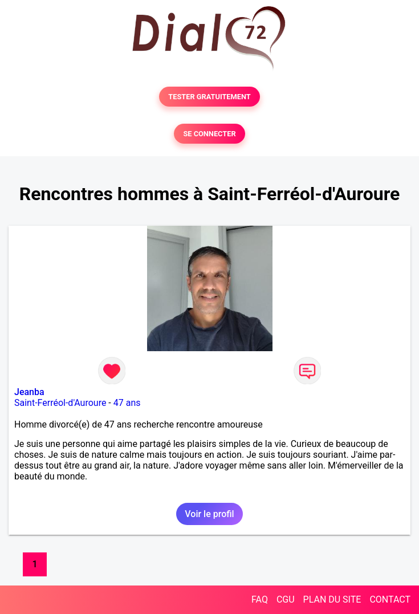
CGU (285, 599)
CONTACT (389, 599)
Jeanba (29, 392)
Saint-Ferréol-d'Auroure (60, 402)
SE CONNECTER (209, 133)
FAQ (259, 599)
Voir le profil (209, 514)
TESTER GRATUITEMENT (209, 96)
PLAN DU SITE (332, 599)
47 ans (127, 402)
